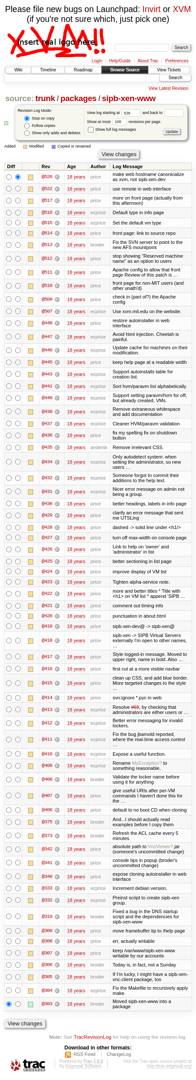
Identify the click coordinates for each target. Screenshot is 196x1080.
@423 (47, 583)
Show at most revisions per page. (124, 122)
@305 (47, 979)
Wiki (18, 70)
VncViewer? (160, 848)
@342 (47, 851)
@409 (47, 767)
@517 (47, 200)
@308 (47, 943)
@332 (47, 902)
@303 (47, 1006)
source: (19, 98)
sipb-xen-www (129, 98)
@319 (47, 918)
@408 (47, 781)
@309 (47, 933)
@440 (47, 398)
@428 (47, 528)
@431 (47, 492)
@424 (47, 572)
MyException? (147, 765)
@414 (47, 699)
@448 (47, 323)
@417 (47, 658)
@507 (47, 311)
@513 (47, 245)
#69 (135, 708)
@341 (47, 865)
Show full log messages (112, 129)
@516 (47, 212)
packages (78, 98)
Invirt (152, 9)
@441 (47, 386)
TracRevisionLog (92, 1039)
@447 (47, 337)
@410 (47, 755)
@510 (47, 286)
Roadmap (83, 70)
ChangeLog (118, 1056)
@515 (47, 222)
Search (175, 77)
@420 (47, 617)
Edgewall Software (83, 1068)
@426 (47, 550)
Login (97, 60)
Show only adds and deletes (52, 133)
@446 (47, 351)
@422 (47, 595)
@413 (47, 711)
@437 (47, 424)
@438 (47, 412)
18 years (76, 176)
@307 (47, 955)
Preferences (177, 60)
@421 (47, 607)
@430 (47, 504)
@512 (47, 258)
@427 (47, 538)
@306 (47, 967)
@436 (47, 436)
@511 (47, 272)
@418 (47, 642)
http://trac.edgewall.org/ (169, 1068)
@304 (47, 993)
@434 (47, 462)
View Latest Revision (169, 88)
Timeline (48, 70)
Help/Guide (120, 60)
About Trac (147, 60)
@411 (47, 741)
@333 (47, 890)
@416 (47, 670)
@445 (47, 362)
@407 (47, 797)
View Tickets (169, 70)
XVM (182, 9)
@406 (47, 812)
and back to (163, 113)
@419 (47, 628)
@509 (47, 299)
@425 (47, 562)
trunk (45, 98)
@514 (47, 233)
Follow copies (39, 126)
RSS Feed (85, 1056)
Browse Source (125, 70)
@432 (47, 478)
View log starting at (115, 113)
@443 (47, 374)
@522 (47, 188)
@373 (47, 837)
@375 (47, 824)
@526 (47, 176)
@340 (47, 878)
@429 (47, 516)
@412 (47, 725)
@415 (47, 685)
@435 (47, 448)
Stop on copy (39, 118)
